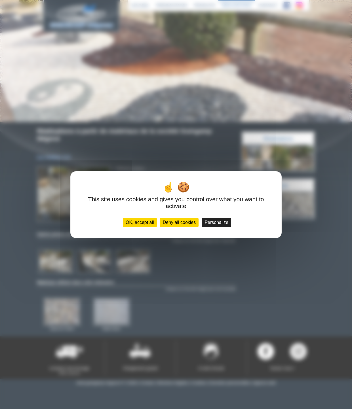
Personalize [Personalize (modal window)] (216, 222)
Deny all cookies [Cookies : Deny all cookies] (179, 222)
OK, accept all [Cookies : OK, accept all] (140, 222)
